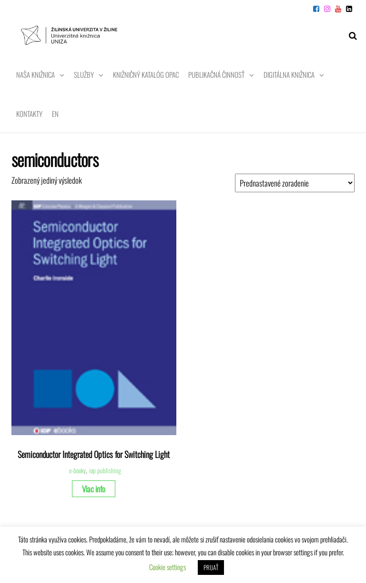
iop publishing (105, 470)
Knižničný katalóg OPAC (146, 74)
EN (55, 113)
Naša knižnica (35, 74)
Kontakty (29, 113)
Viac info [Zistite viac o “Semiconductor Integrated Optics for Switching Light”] (93, 489)
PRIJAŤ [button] (210, 567)
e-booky (77, 470)
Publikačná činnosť (216, 74)
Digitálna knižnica (289, 74)
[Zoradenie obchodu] (295, 183)
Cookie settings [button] (167, 567)
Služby (84, 74)
